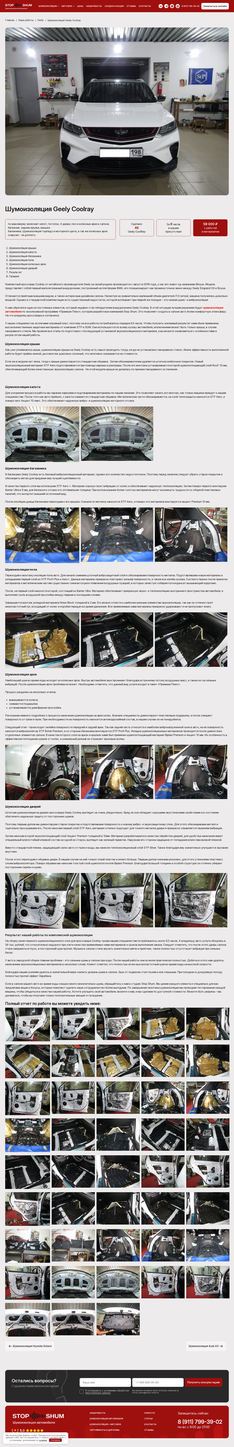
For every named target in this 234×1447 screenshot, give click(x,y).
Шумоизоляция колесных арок (28, 263)
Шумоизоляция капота (23, 251)
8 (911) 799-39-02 (200, 1421)
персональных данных (97, 1391)
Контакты (145, 6)
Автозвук (66, 6)
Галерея (14, 275)
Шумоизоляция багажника (25, 255)
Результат (15, 271)
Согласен (55, 1440)
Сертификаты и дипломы (104, 1429)
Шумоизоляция (48, 6)
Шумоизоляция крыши (23, 248)
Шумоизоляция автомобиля (106, 1417)
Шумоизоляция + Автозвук (105, 1423)
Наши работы (94, 6)
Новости (149, 1412)
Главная (9, 20)
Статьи (148, 1417)
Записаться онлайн (215, 6)
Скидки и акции (114, 6)
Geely (41, 20)
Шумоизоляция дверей (23, 267)
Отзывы (131, 6)
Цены (80, 6)
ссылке (43, 1440)
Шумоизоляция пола (22, 259)
